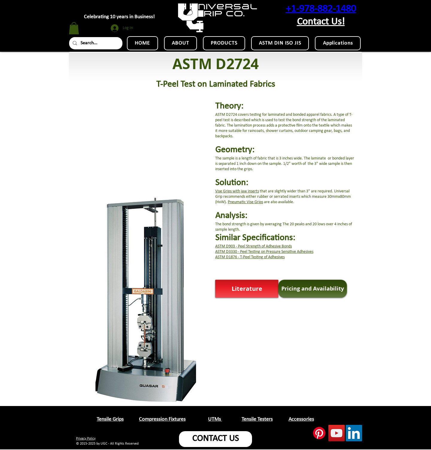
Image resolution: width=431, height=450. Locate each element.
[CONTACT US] (215, 439)
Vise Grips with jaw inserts (237, 191)
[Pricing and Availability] (312, 289)
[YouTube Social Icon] (336, 433)
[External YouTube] (145, 136)
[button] (74, 28)
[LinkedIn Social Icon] (354, 433)
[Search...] (95, 43)
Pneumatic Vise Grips (245, 202)
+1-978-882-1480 (321, 9)
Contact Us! (321, 22)
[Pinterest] (319, 433)
